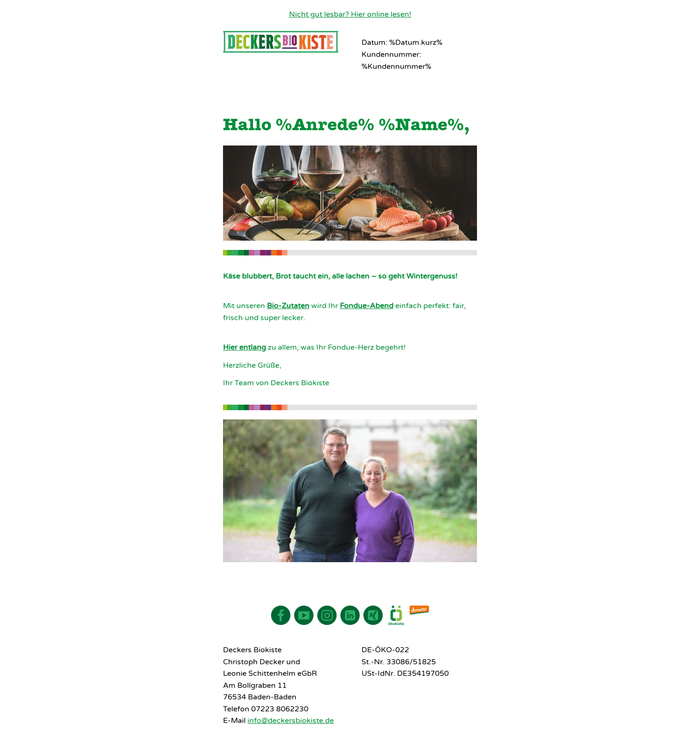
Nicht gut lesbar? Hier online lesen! (350, 14)
